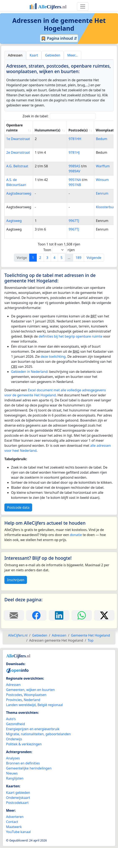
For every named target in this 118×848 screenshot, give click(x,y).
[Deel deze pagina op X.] (104, 615)
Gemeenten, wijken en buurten (30, 689)
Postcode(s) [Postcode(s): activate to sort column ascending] (78, 130)
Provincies (14, 699)
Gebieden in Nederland (29, 371)
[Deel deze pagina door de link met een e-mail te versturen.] (14, 615)
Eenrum (102, 193)
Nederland (32, 699)
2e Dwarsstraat (18, 152)
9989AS (74, 166)
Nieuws (12, 773)
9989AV (74, 171)
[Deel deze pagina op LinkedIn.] (59, 615)
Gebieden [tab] (52, 55)
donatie (76, 534)
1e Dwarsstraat (18, 138)
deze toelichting (53, 356)
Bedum (101, 138)
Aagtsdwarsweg (18, 193)
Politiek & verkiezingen (24, 744)
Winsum (102, 179)
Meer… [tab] (72, 55)
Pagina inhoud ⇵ (59, 38)
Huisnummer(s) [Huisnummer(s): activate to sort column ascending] (47, 130)
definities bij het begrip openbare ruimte (70, 336)
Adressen (13, 684)
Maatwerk (14, 826)
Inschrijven (15, 580)
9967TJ (74, 220)
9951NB (75, 184)
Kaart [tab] (34, 55)
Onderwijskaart (18, 797)
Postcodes (14, 694)
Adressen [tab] (15, 55)
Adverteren (15, 816)
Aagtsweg (14, 220)
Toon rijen (59, 250)
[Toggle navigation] (83, 6)
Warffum (103, 166)
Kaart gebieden (18, 792)
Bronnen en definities (23, 763)
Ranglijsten (14, 778)
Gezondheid (15, 724)
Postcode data (18, 507)
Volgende (93, 257)
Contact (12, 821)
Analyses (13, 758)
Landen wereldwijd (21, 705)
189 (78, 257)
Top (90, 640)
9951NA (75, 179)
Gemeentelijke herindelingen (29, 768)
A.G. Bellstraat (17, 166)
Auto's (11, 719)
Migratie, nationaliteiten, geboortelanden (38, 734)
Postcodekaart (17, 802)
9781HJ (74, 152)
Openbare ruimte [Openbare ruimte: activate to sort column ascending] (14, 127)
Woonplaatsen (35, 694)
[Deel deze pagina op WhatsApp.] (81, 615)
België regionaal (50, 705)
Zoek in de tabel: (59, 116)
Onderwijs (14, 739)
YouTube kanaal (18, 832)
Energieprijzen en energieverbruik (32, 729)
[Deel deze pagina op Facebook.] (36, 615)
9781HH (75, 138)
